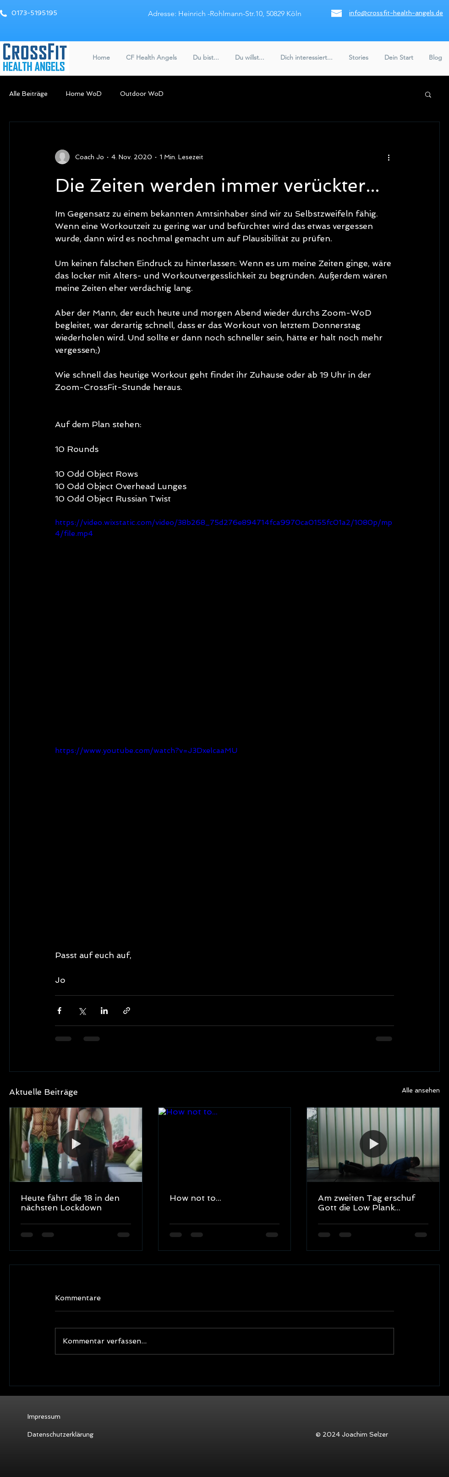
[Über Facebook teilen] (59, 1010)
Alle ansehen (421, 1090)
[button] (150, 57)
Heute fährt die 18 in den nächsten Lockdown (70, 1202)
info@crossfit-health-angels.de (396, 13)
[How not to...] (225, 1145)
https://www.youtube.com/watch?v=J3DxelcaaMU (146, 750)
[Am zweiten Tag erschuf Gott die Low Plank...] (373, 1145)
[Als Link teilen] (126, 1010)
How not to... (195, 1198)
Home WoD (84, 93)
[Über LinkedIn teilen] (104, 1010)
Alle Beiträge (28, 93)
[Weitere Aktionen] (388, 156)
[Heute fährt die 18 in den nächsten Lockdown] (76, 1145)
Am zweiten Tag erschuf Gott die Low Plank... (366, 1202)
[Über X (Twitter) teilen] (81, 1010)
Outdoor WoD (142, 93)
